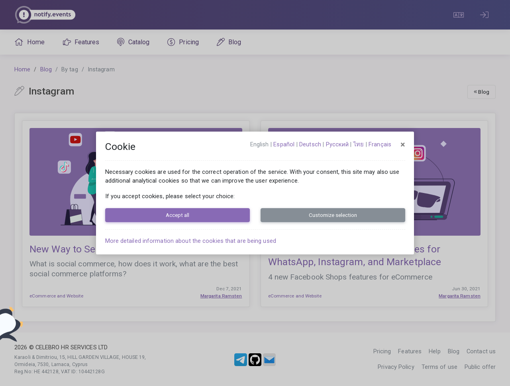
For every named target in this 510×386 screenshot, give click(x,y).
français (380, 144)
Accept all (177, 215)
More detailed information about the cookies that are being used (190, 240)
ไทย (358, 144)
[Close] (402, 144)
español (283, 144)
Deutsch (310, 144)
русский (337, 144)
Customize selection (333, 215)
